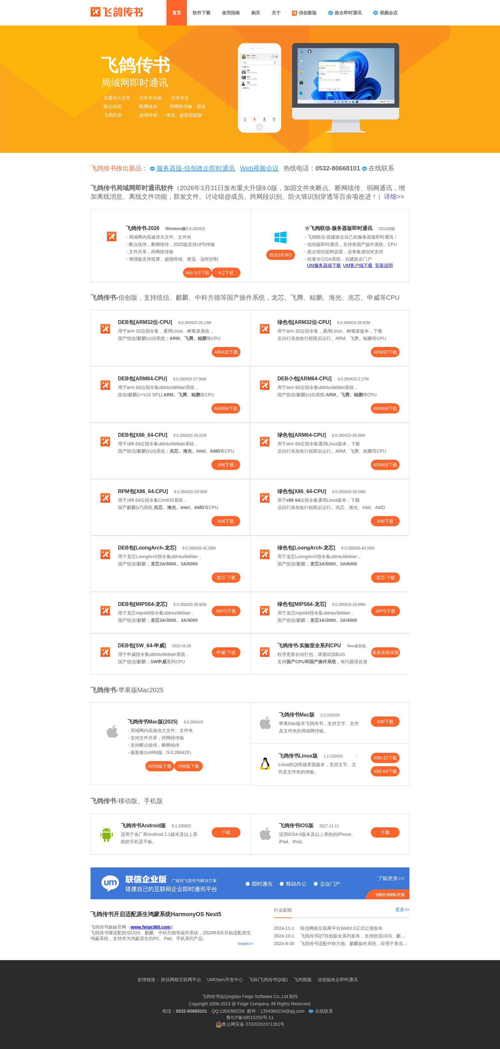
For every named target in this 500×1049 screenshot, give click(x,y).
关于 (276, 12)
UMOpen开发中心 (225, 979)
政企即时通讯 (345, 13)
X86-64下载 (385, 771)
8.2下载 (225, 272)
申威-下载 (226, 652)
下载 (226, 832)
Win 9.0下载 (197, 272)
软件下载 (201, 12)
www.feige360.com (151, 927)
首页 (176, 12)
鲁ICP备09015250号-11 (250, 1021)
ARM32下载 (226, 352)
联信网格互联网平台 (181, 979)
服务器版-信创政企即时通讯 (192, 168)
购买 (255, 12)
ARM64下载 (226, 408)
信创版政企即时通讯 (338, 979)
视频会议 (385, 13)
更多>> (402, 909)
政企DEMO (280, 254)
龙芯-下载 (226, 577)
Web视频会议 (259, 168)
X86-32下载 (385, 757)
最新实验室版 (385, 652)
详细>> (394, 196)
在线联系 (378, 168)
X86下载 (225, 464)
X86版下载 (188, 766)
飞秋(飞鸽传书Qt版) (268, 979)
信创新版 (304, 13)
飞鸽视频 (303, 979)
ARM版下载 (160, 766)
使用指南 (231, 12)
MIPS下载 (226, 611)
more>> (245, 943)
